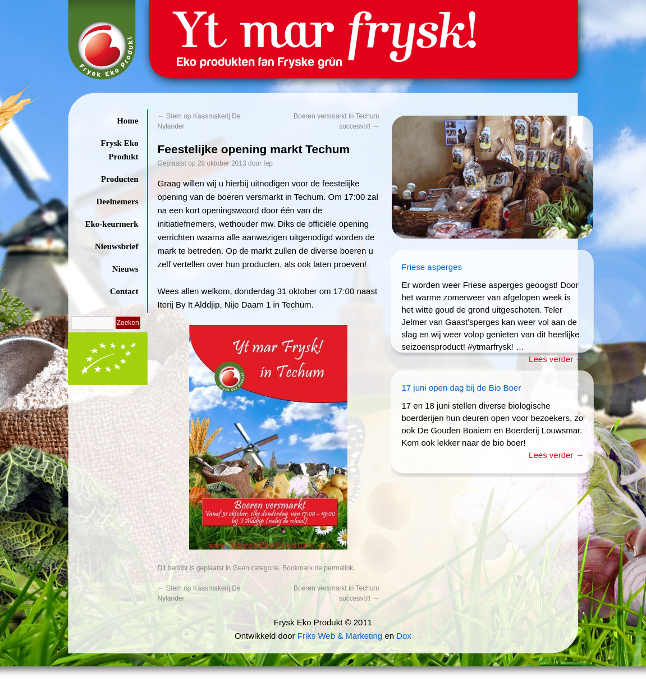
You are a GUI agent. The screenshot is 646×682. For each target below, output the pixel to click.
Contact (124, 291)
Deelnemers (118, 201)
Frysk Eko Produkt (119, 150)
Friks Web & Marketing (339, 635)
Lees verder (556, 359)
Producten (119, 179)
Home (127, 120)
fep (268, 163)
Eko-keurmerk (112, 223)
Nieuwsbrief (117, 246)
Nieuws (125, 268)
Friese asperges (432, 267)
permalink (338, 568)
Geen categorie (256, 568)
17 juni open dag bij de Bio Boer (461, 387)
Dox (403, 635)
